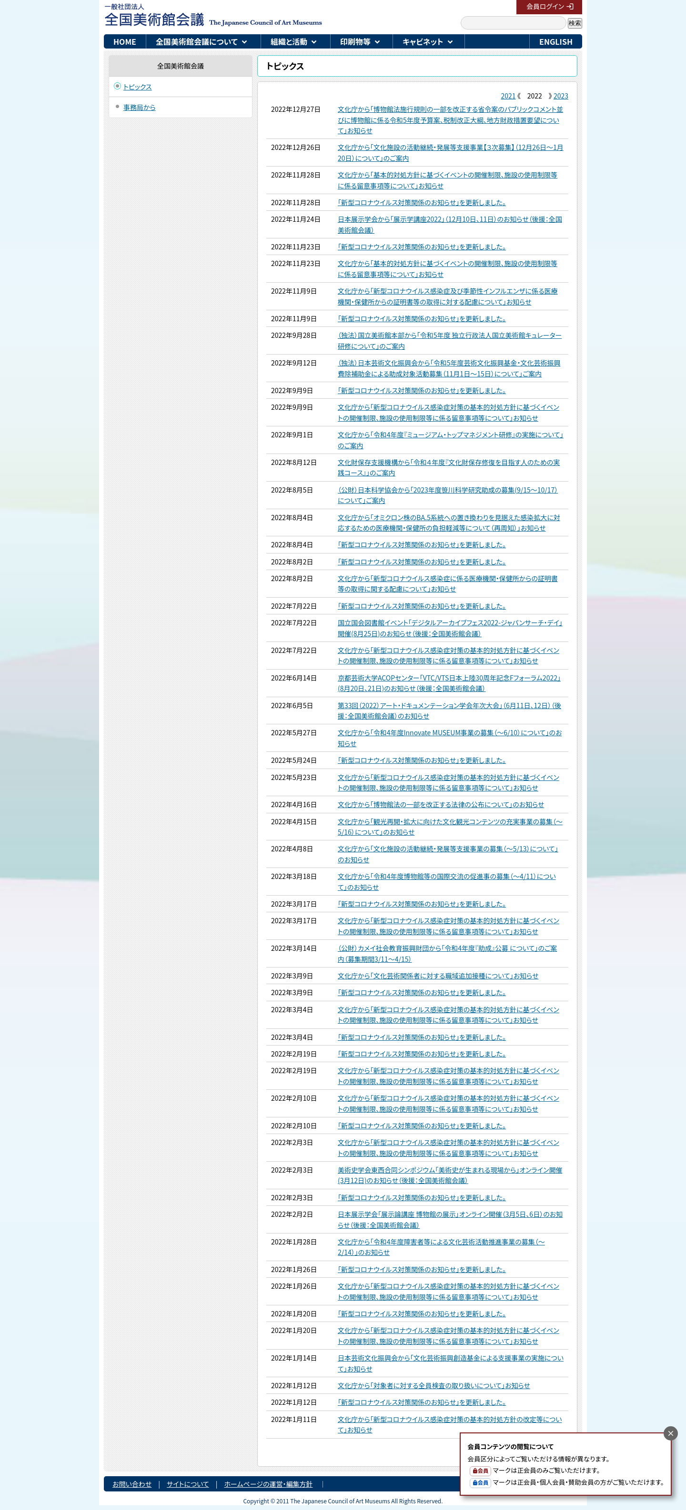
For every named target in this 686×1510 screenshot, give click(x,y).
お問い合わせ (131, 1484)
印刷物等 (355, 41)
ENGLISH (556, 41)
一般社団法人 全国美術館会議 (256, 14)
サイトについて (188, 1484)
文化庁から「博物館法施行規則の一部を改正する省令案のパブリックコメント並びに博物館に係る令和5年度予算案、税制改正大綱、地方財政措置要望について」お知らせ (450, 119)
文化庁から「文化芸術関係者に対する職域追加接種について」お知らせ (438, 975)
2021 (508, 95)
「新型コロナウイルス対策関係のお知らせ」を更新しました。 (422, 202)
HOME (124, 41)
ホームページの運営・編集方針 (268, 1484)
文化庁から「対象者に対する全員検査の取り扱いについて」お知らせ (434, 1385)
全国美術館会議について (197, 41)
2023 (561, 95)
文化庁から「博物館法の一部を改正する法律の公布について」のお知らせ (441, 804)
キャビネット (423, 41)
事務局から (139, 107)
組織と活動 (289, 41)
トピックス (137, 86)
